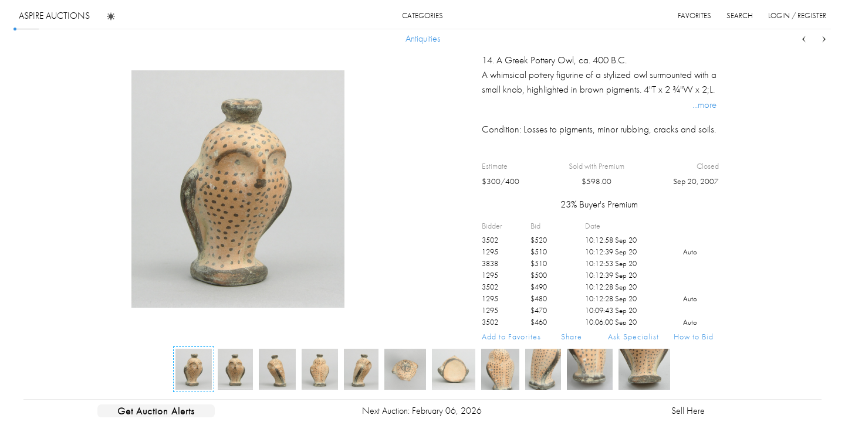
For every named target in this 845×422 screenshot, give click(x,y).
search (739, 16)
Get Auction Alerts (156, 410)
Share (571, 336)
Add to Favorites (511, 336)
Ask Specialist (633, 336)
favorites (694, 16)
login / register (797, 16)
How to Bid (694, 336)
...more (704, 104)
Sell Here (688, 410)
